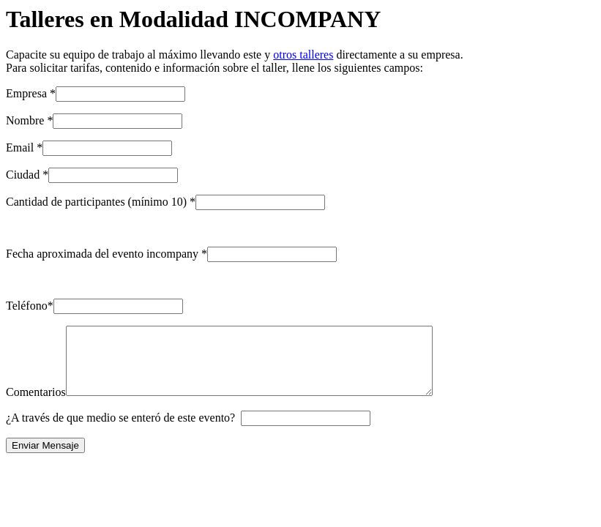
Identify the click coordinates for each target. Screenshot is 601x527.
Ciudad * (27, 174)
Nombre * (29, 120)
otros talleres (303, 54)
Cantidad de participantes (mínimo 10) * (100, 201)
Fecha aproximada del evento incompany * (106, 253)
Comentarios (36, 405)
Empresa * (31, 93)
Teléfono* (29, 305)
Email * (24, 147)
